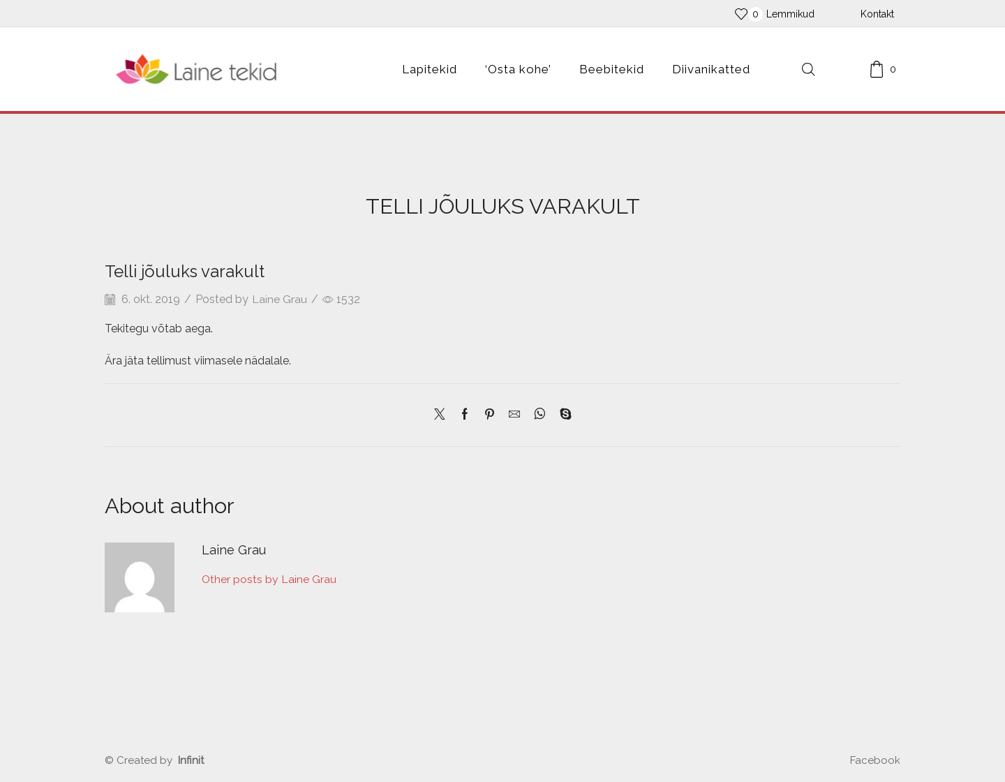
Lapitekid (429, 69)
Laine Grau (280, 299)
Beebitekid (611, 69)
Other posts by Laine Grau (270, 579)
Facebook (875, 760)
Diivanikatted (711, 69)
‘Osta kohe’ (518, 69)
